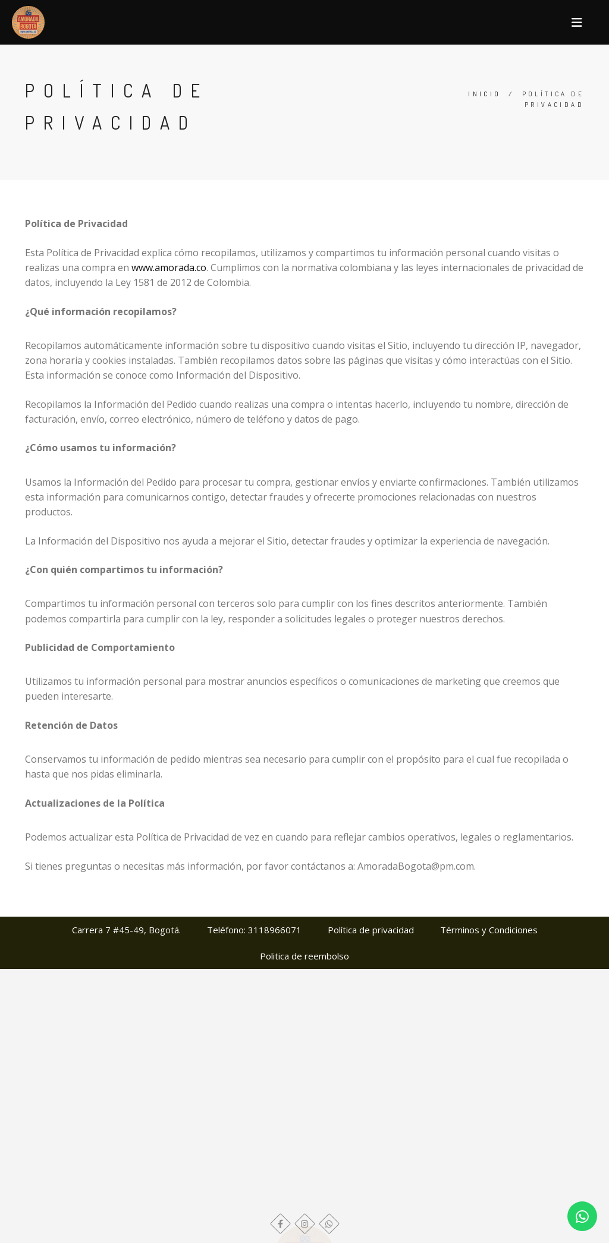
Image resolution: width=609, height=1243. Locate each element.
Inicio (484, 94)
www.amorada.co (168, 267)
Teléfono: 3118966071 (254, 930)
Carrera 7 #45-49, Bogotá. (126, 930)
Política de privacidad (371, 930)
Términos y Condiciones (489, 930)
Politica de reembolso (304, 956)
